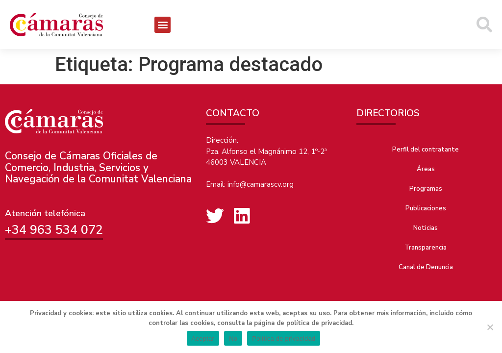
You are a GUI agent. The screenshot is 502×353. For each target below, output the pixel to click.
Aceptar (203, 338)
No (233, 338)
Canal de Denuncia (426, 267)
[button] (162, 25)
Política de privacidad (283, 338)
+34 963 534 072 (54, 230)
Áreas (426, 169)
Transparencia (425, 247)
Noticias (425, 228)
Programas (425, 188)
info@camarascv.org (260, 184)
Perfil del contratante (425, 149)
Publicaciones (425, 208)
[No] (490, 327)
